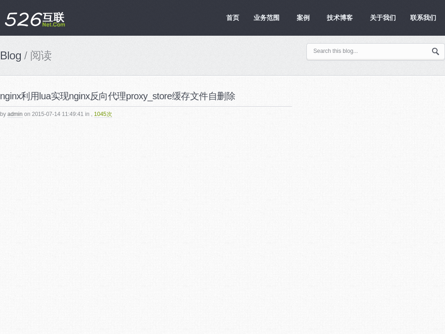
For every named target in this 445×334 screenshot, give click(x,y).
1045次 (103, 114)
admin (15, 114)
